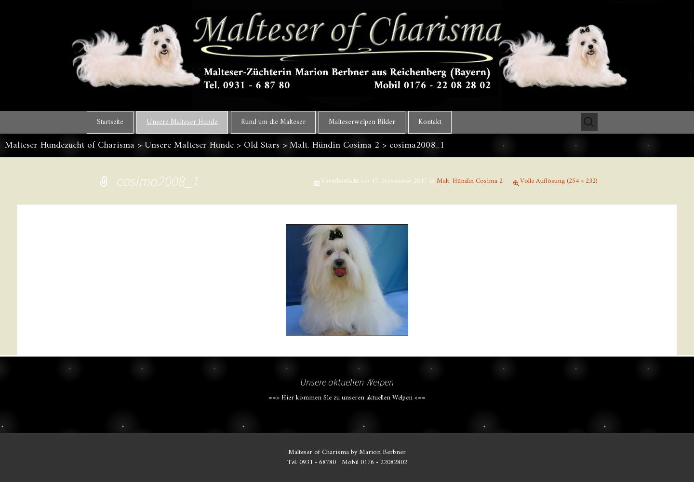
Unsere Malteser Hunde (182, 122)
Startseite (110, 122)
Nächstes (572, 259)
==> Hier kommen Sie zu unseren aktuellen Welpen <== (347, 398)
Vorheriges (126, 259)
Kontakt (429, 122)
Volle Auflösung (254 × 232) (559, 181)
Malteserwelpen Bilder (362, 122)
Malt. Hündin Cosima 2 (470, 181)
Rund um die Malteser (273, 122)
